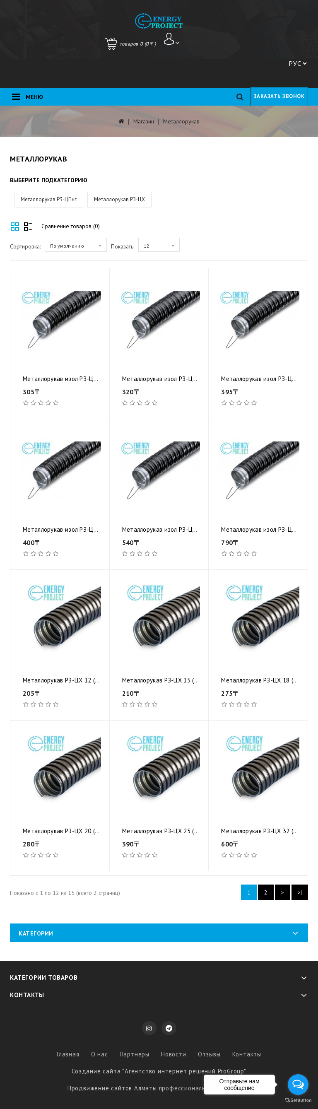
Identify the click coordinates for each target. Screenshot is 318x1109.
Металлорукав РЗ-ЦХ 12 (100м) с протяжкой (85, 680)
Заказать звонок (279, 96)
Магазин (143, 121)
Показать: (122, 246)
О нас (99, 1054)
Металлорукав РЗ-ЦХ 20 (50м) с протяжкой (84, 831)
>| (300, 892)
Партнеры (134, 1054)
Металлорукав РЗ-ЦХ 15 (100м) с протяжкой (184, 680)
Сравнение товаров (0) (70, 226)
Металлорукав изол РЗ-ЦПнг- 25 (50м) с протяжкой (194, 529)
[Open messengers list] (298, 1084)
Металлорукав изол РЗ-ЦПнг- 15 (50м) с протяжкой (194, 379)
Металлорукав (181, 121)
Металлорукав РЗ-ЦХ (119, 199)
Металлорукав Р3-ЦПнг (49, 199)
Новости (173, 1054)
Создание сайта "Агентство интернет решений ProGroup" (159, 1071)
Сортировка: (25, 246)
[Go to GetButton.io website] (298, 1100)
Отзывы (209, 1054)
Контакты (246, 1054)
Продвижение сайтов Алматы (112, 1088)
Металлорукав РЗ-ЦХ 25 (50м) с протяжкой (183, 831)
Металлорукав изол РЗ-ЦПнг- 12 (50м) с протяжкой (95, 379)
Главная (68, 1054)
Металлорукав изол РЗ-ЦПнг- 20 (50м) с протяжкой (95, 529)
